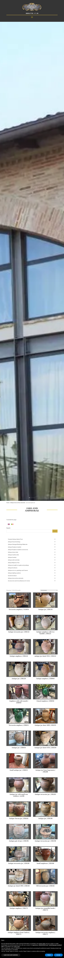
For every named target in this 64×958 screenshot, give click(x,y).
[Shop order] (49, 590)
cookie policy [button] (17, 946)
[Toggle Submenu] (55, 539)
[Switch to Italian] (12, 524)
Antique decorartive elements (17, 502)
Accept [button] (58, 955)
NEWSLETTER (29, 13)
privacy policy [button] (42, 943)
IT (35, 13)
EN (37, 13)
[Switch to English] (9, 524)
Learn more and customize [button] (11, 955)
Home (7, 502)
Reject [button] (49, 955)
